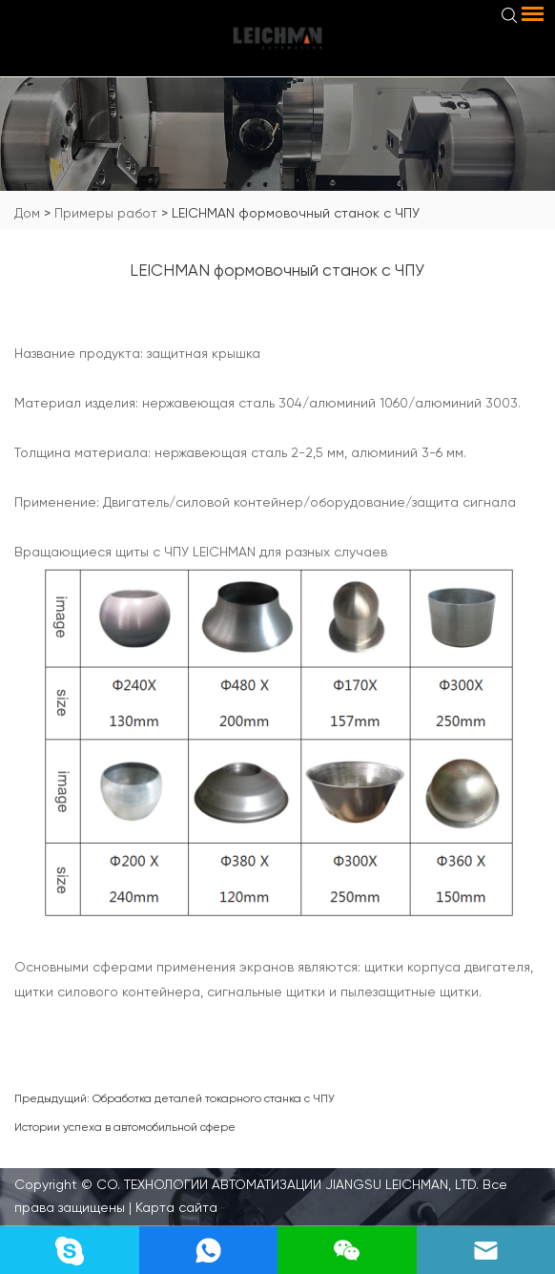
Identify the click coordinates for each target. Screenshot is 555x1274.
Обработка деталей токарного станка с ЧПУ (213, 1098)
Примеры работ (105, 212)
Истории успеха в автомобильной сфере (125, 1127)
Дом (27, 212)
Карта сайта (174, 1207)
